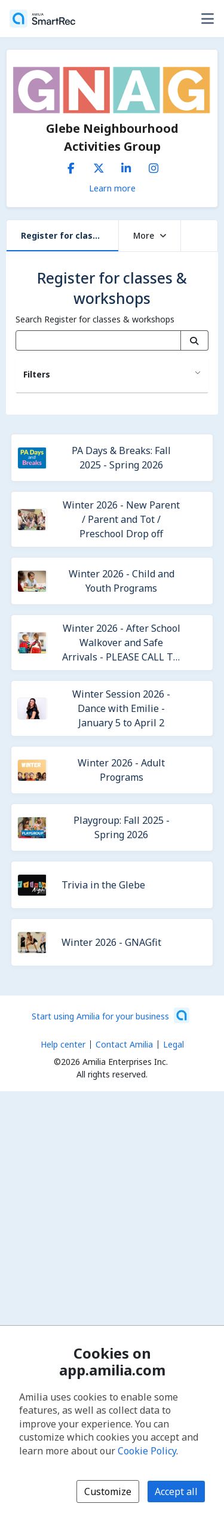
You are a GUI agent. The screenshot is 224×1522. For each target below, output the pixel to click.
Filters (36, 374)
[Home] (42, 19)
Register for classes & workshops (69, 235)
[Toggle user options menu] (207, 18)
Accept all (176, 1491)
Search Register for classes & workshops (95, 319)
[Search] (194, 340)
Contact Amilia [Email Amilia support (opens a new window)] (124, 1044)
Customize (107, 1491)
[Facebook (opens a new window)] (71, 165)
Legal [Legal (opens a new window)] (173, 1044)
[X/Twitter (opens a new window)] (98, 165)
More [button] (149, 235)
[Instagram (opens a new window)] (153, 165)
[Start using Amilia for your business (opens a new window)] (110, 1015)
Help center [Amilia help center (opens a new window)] (63, 1044)
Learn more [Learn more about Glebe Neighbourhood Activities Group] (112, 188)
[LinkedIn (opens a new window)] (126, 165)
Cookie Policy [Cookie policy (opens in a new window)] (147, 1450)
